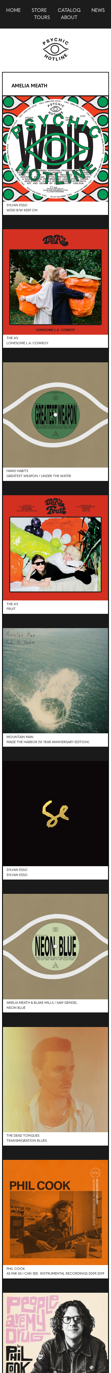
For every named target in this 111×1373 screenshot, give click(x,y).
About (69, 17)
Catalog (69, 10)
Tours (42, 17)
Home (13, 10)
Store (39, 10)
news (98, 10)
